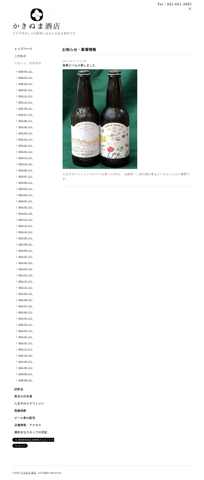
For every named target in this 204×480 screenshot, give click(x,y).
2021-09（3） (25, 361)
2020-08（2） (25, 380)
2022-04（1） (25, 324)
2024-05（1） (25, 188)
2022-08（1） (25, 300)
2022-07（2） (25, 306)
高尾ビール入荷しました (79, 65)
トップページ (23, 48)
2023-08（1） (25, 244)
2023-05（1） (25, 256)
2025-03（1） (25, 139)
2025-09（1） (25, 108)
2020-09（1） (25, 374)
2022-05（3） (25, 318)
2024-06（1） (25, 182)
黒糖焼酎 (20, 410)
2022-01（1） (25, 343)
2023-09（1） (25, 238)
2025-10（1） (25, 102)
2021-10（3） (25, 355)
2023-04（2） (25, 263)
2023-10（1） (25, 232)
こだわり (20, 56)
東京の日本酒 (23, 396)
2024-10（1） (25, 164)
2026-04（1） (25, 71)
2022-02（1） (25, 337)
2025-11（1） (25, 96)
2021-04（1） (25, 367)
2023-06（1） (25, 250)
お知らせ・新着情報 (27, 63)
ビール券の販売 (24, 417)
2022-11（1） (25, 287)
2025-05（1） (25, 127)
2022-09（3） (25, 293)
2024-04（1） (25, 195)
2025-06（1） (25, 121)
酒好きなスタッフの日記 (30, 432)
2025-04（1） (25, 133)
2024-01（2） (25, 213)
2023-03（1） (25, 269)
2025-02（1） (25, 145)
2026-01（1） (25, 90)
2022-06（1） (25, 312)
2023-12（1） (25, 219)
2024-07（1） (25, 176)
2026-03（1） (25, 77)
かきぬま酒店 (28, 472)
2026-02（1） (25, 83)
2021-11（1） (25, 349)
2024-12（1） (25, 158)
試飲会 (18, 389)
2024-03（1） (25, 201)
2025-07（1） (25, 114)
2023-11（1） (25, 225)
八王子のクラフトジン (29, 403)
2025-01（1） (25, 151)
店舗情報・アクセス (27, 425)
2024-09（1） (25, 170)
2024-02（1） (25, 207)
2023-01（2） (25, 275)
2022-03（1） (25, 330)
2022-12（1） (25, 281)
